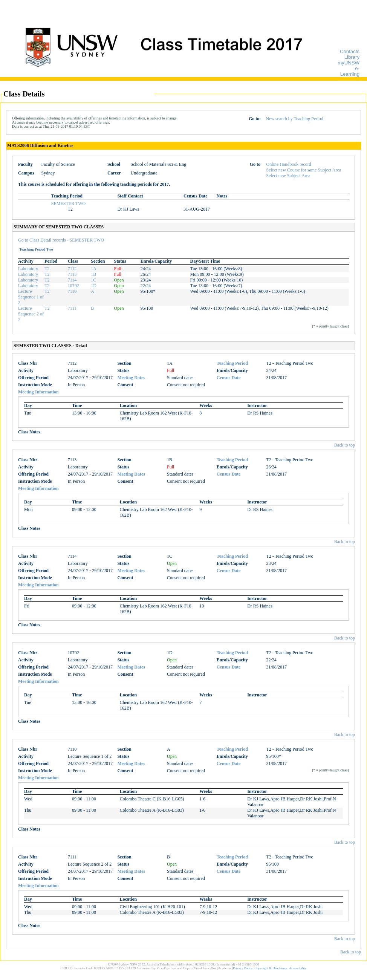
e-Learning (349, 71)
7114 (72, 280)
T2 (46, 268)
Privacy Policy (243, 968)
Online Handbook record (288, 164)
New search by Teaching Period (294, 118)
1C (93, 280)
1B (93, 274)
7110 (72, 291)
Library (351, 57)
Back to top (344, 445)
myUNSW (348, 63)
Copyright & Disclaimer (270, 968)
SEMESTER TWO (68, 203)
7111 (72, 308)
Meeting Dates (131, 377)
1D (93, 285)
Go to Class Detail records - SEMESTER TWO (61, 240)
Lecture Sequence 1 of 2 (31, 297)
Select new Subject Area (288, 175)
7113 (72, 274)
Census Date (229, 377)
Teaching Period (232, 363)
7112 (72, 268)
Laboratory (28, 268)
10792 (73, 285)
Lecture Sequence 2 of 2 (31, 314)
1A (93, 268)
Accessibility (298, 968)
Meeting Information (38, 392)
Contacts (349, 51)
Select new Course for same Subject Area (303, 170)
